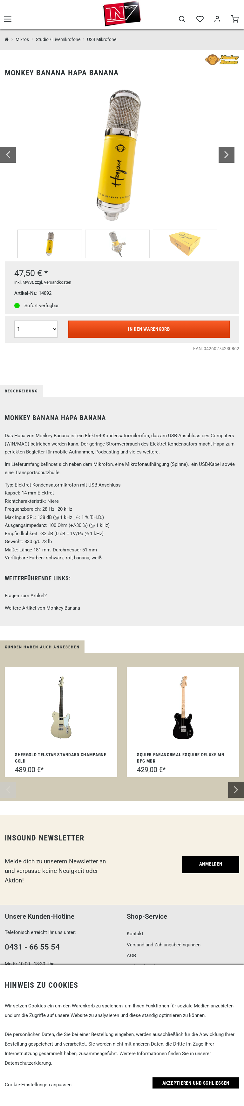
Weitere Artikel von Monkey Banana (42, 608)
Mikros (22, 39)
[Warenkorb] (234, 19)
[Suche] (182, 19)
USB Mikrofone (101, 39)
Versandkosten (57, 282)
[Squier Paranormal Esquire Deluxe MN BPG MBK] (183, 707)
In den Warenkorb (149, 329)
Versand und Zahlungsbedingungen (163, 945)
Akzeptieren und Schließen (196, 1083)
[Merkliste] (199, 19)
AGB (131, 955)
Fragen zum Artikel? (26, 595)
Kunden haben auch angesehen (42, 647)
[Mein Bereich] (217, 19)
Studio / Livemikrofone (58, 39)
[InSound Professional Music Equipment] (7, 39)
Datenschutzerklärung (28, 1063)
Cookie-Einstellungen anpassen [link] (38, 1085)
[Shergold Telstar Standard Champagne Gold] (61, 707)
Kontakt (135, 934)
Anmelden (210, 864)
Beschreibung (21, 391)
